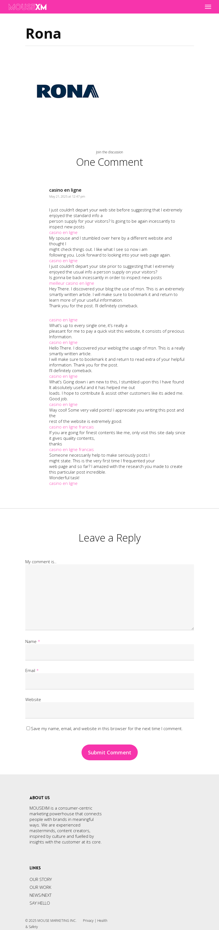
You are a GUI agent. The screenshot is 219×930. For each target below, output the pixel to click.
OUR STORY (41, 879)
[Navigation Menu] (208, 7)
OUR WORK (40, 887)
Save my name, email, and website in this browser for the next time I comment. (107, 728)
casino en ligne (65, 190)
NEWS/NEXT (40, 895)
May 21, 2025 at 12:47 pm (67, 196)
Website (33, 699)
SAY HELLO (40, 903)
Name (32, 641)
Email (32, 670)
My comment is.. (41, 561)
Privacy (88, 920)
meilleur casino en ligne (71, 283)
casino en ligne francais (71, 427)
